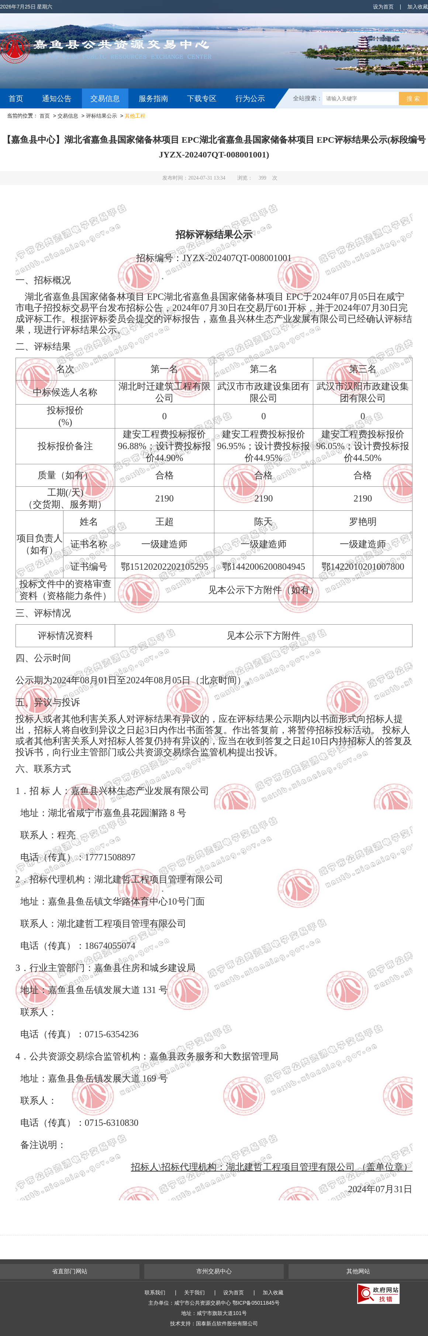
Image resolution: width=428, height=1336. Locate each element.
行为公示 (250, 98)
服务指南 (153, 98)
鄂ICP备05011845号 (256, 1303)
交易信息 (105, 98)
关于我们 (194, 1292)
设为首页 (383, 7)
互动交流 (25, 118)
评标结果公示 (101, 116)
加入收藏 (417, 7)
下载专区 (202, 98)
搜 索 (413, 99)
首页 (15, 98)
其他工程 (135, 116)
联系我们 (155, 1292)
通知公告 (57, 98)
